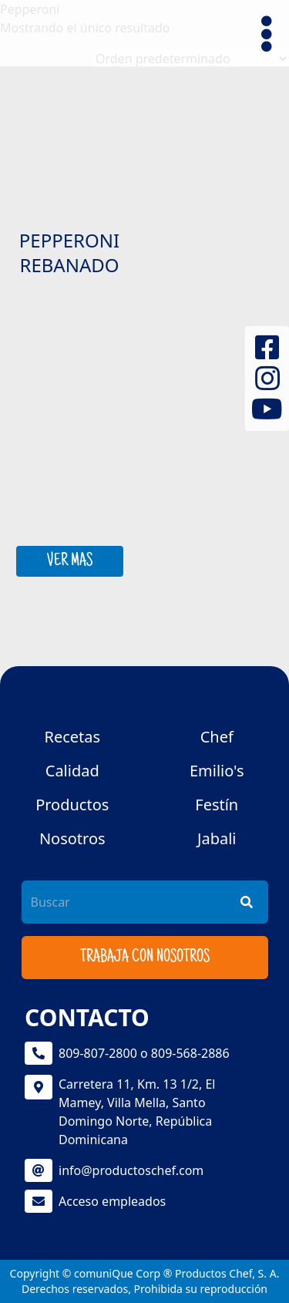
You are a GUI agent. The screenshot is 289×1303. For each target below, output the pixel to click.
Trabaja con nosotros (145, 957)
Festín (216, 804)
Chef (217, 736)
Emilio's (217, 770)
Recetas (72, 736)
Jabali (217, 838)
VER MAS (69, 561)
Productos (72, 804)
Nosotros (72, 838)
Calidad (72, 770)
